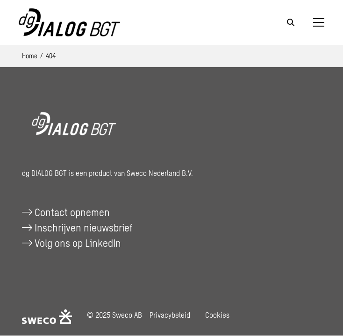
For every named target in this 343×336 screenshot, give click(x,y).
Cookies (217, 314)
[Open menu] (315, 22)
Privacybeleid (170, 314)
